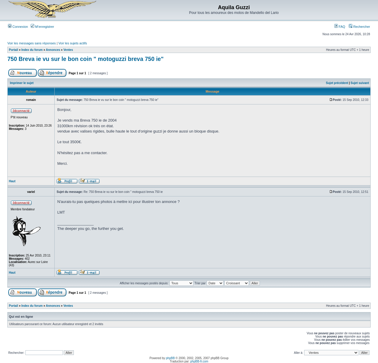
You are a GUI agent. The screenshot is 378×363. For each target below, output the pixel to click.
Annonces (53, 49)
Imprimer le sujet (22, 83)
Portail (13, 49)
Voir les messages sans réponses (31, 43)
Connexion (18, 26)
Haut (12, 181)
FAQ (339, 26)
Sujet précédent (337, 83)
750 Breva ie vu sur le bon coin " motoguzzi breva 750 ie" (85, 59)
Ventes (68, 49)
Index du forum (32, 49)
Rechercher (359, 26)
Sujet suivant (360, 83)
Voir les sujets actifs (72, 43)
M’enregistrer (42, 26)
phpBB (170, 358)
